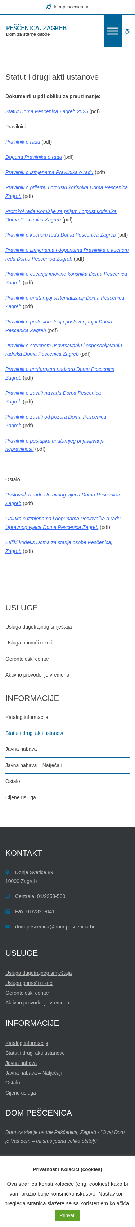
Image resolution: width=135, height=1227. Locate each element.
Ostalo (12, 781)
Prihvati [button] (67, 1215)
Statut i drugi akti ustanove (35, 733)
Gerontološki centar (27, 659)
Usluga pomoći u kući (29, 643)
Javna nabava (21, 749)
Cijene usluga (20, 797)
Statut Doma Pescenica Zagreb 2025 (46, 111)
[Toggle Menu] (112, 30)
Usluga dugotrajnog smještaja (38, 627)
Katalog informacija (26, 717)
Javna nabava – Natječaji (33, 765)
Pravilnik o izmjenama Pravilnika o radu (49, 172)
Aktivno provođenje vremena (37, 675)
